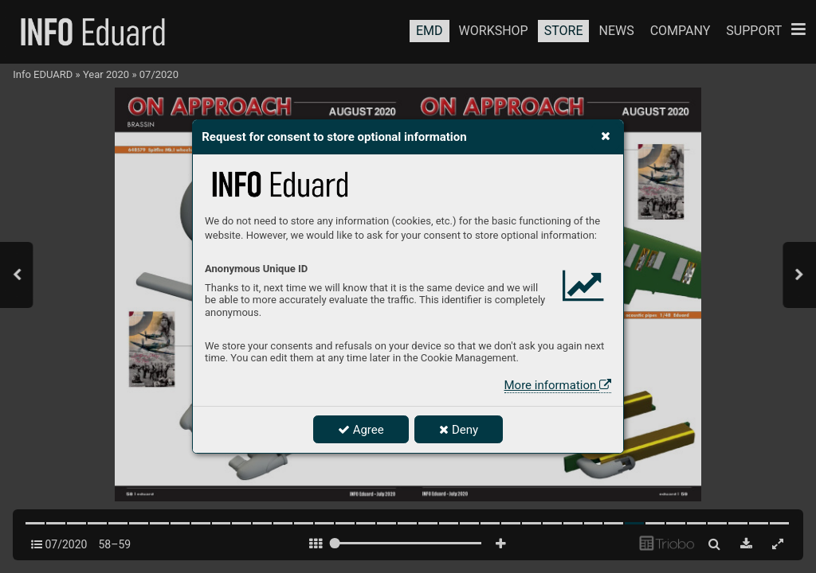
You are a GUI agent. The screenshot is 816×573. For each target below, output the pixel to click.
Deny (458, 430)
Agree (361, 430)
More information (557, 385)
